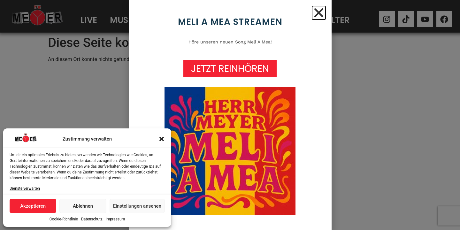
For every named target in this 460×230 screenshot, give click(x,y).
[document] (230, 115)
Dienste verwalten (25, 188)
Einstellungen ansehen (137, 206)
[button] (161, 139)
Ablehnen (83, 206)
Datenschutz (92, 219)
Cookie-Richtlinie (64, 219)
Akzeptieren (33, 206)
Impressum (115, 219)
